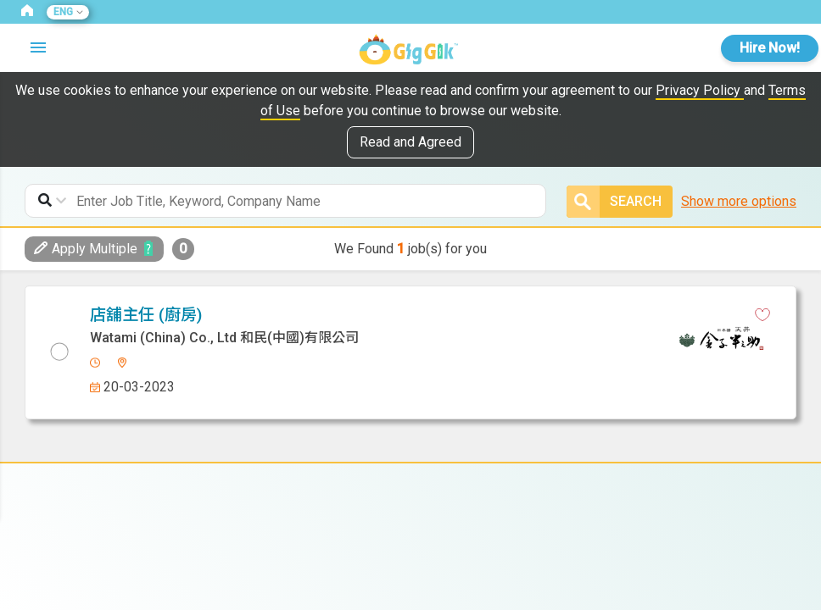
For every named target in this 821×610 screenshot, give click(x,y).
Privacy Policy (700, 90)
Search (614, 202)
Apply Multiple (85, 249)
